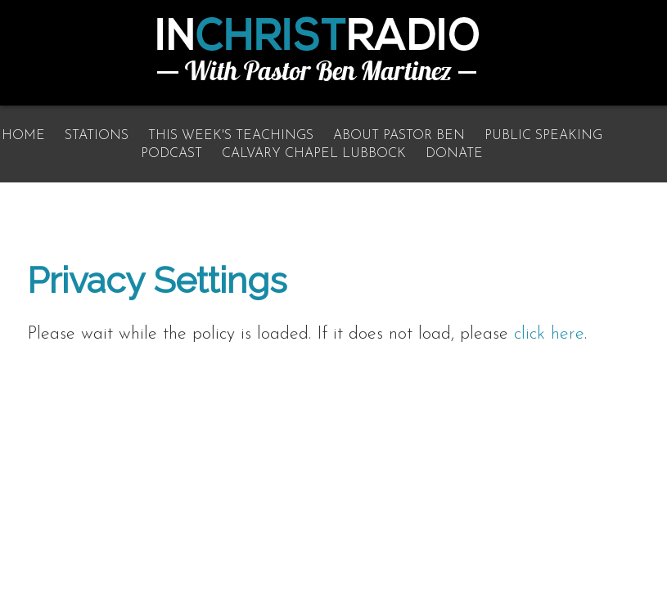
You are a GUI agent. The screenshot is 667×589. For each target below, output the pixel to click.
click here (549, 334)
